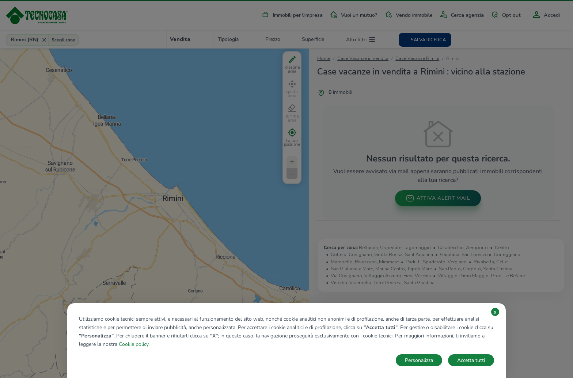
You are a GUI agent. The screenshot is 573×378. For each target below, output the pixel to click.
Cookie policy (133, 344)
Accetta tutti (471, 360)
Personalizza (419, 360)
